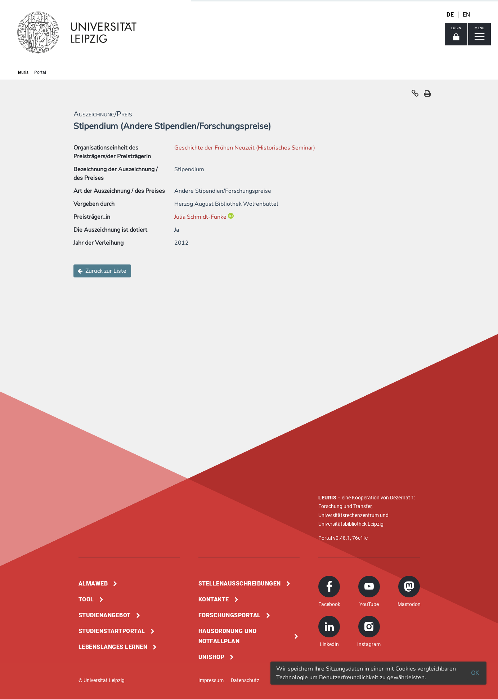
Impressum (211, 680)
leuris (23, 72)
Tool (86, 599)
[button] (415, 95)
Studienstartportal (111, 631)
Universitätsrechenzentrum (348, 515)
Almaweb (93, 583)
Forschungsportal (229, 615)
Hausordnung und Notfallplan (227, 636)
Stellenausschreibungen (239, 583)
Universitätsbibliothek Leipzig (350, 524)
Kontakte (213, 599)
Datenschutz (245, 680)
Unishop (211, 657)
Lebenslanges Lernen (113, 647)
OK (475, 673)
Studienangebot (104, 615)
